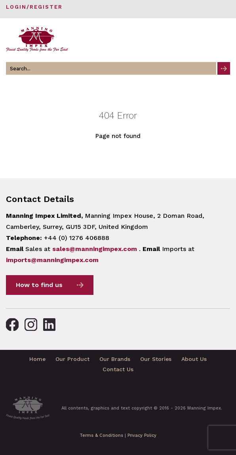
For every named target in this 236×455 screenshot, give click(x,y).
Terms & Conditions (101, 435)
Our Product (72, 359)
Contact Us (118, 369)
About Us (194, 359)
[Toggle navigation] (223, 39)
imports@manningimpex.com (52, 260)
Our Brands (114, 359)
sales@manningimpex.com (94, 249)
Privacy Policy (142, 435)
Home (37, 359)
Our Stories (155, 359)
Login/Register (34, 7)
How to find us (39, 285)
